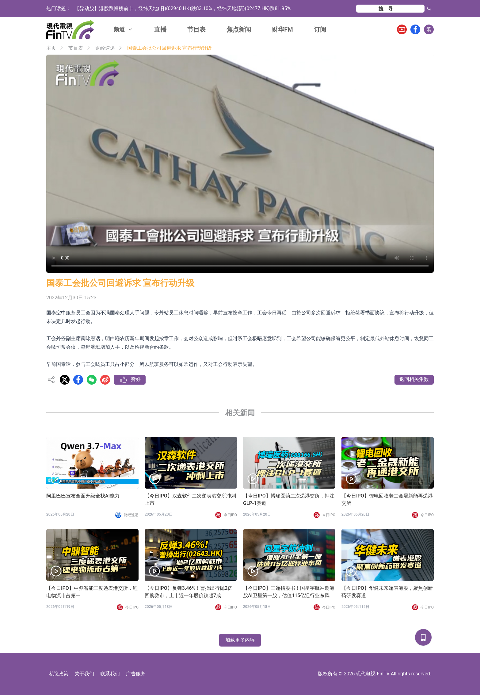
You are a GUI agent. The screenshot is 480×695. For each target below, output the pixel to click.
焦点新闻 (239, 29)
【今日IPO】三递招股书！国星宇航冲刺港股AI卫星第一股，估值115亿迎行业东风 (288, 591)
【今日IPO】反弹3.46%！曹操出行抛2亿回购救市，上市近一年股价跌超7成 (188, 591)
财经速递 (105, 48)
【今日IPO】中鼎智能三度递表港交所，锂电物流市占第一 (92, 591)
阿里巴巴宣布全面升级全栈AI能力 (83, 496)
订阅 (320, 29)
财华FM (282, 29)
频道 (123, 29)
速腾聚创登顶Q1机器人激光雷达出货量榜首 (121, 8)
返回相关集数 (414, 379)
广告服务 (136, 674)
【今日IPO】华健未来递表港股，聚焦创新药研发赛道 (387, 591)
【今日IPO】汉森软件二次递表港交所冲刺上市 (190, 499)
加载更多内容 (240, 640)
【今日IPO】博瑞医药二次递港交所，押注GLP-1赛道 (288, 499)
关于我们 (84, 674)
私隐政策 (58, 674)
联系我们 (110, 674)
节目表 (196, 29)
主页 (51, 48)
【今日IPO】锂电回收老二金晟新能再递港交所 (387, 499)
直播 (160, 29)
